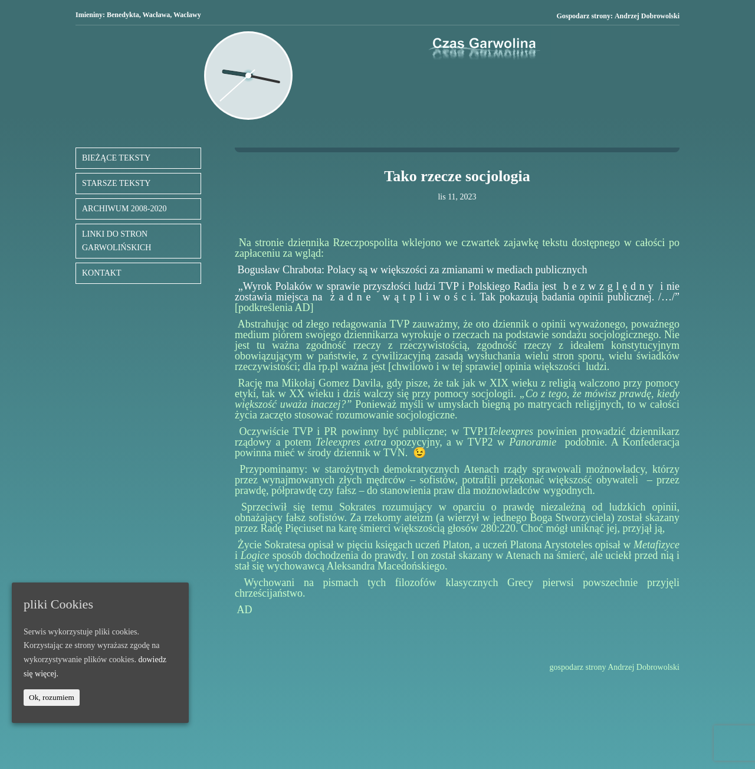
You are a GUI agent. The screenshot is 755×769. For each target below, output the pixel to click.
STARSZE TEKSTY (116, 183)
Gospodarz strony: (618, 16)
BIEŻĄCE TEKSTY (116, 157)
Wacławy (187, 15)
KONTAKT (102, 273)
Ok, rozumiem (51, 697)
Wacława (156, 15)
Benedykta (123, 15)
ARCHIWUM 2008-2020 (124, 208)
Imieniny (89, 15)
